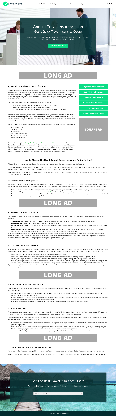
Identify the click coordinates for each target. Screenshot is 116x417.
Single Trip (42, 4)
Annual (63, 4)
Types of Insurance (87, 4)
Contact (109, 4)
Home (32, 4)
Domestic (73, 4)
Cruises (99, 4)
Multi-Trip (53, 4)
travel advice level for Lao (22, 196)
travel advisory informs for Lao (43, 192)
